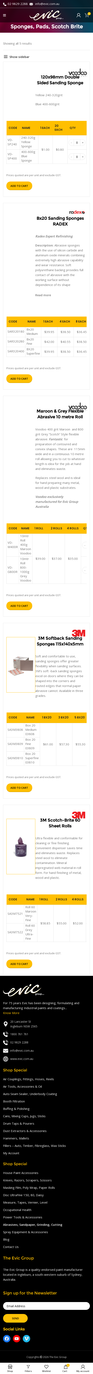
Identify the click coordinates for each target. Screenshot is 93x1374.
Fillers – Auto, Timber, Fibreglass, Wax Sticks (34, 1146)
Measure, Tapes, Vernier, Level (25, 1202)
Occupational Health (17, 1210)
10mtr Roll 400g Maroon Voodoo (25, 544)
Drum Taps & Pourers (18, 1123)
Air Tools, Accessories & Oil (22, 1086)
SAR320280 (16, 341)
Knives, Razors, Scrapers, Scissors (27, 1180)
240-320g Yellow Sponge (28, 141)
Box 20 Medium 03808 (31, 729)
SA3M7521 (15, 913)
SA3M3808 (15, 729)
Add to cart (19, 186)
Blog (6, 1239)
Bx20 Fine (30, 341)
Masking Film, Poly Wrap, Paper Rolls (29, 1187)
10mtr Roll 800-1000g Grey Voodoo (25, 569)
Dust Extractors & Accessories (25, 1131)
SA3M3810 (15, 758)
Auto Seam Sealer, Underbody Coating (30, 1094)
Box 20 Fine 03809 (30, 743)
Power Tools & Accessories (22, 1217)
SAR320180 (16, 331)
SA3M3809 (15, 744)
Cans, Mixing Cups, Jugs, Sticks (24, 1116)
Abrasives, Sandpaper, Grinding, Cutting (32, 1224)
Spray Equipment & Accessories (25, 1232)
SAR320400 (16, 351)
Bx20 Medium (32, 331)
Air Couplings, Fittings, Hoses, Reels (28, 1079)
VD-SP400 (12, 156)
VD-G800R (12, 569)
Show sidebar (19, 57)
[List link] (46, 1024)
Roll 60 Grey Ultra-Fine (30, 931)
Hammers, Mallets (16, 1138)
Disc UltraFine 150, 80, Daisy (23, 1195)
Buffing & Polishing (16, 1109)
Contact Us (11, 1247)
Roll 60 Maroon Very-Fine (30, 913)
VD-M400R (13, 544)
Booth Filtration (14, 1101)
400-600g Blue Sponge (28, 156)
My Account (11, 1153)
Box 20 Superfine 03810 (32, 758)
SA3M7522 (15, 932)
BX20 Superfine (33, 351)
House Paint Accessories (20, 1173)
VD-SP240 (12, 142)
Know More (11, 1013)
